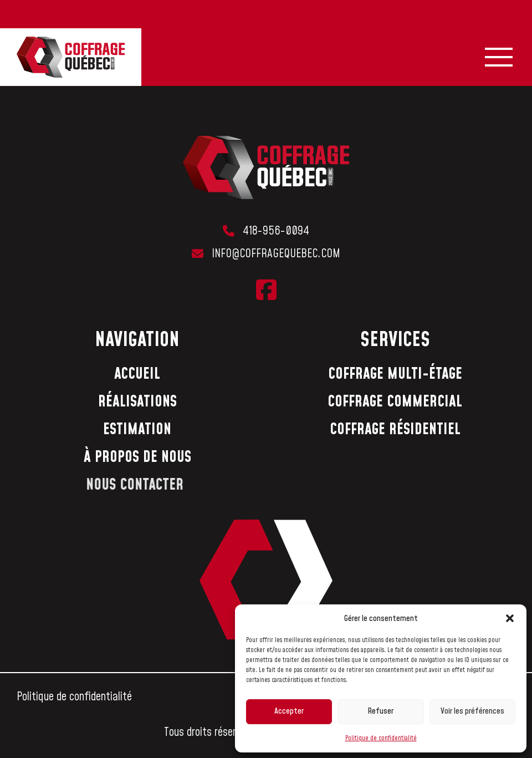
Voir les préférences (472, 711)
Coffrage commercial (395, 402)
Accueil (137, 374)
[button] (509, 618)
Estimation (137, 429)
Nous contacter (128, 485)
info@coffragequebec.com (276, 254)
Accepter (289, 711)
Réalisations (137, 402)
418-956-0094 (276, 231)
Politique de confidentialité (381, 738)
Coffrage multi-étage (395, 374)
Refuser (380, 711)
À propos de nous (135, 457)
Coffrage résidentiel (395, 429)
